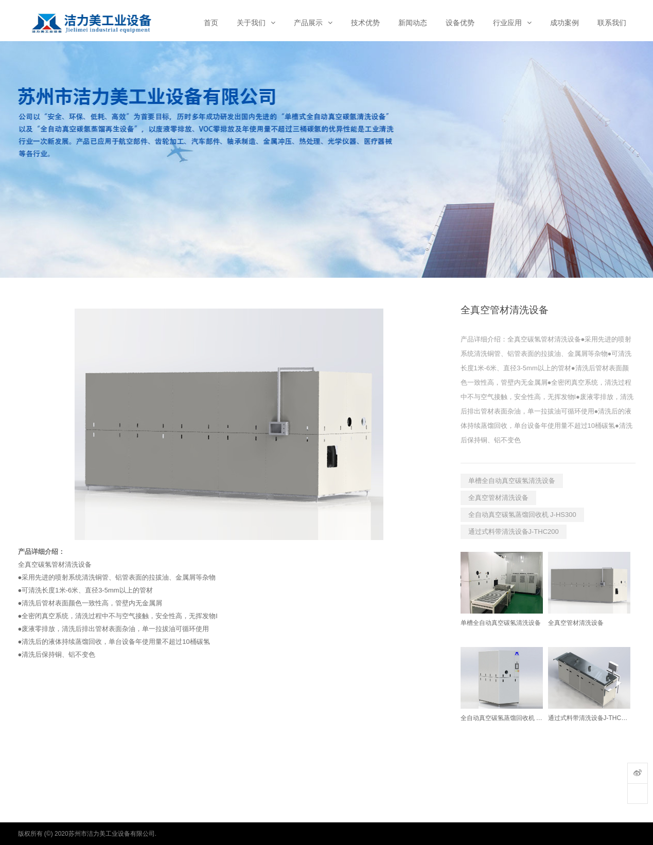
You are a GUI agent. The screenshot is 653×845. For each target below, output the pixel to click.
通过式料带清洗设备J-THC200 (513, 531)
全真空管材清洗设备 (498, 497)
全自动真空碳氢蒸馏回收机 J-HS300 (522, 514)
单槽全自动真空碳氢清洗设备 (511, 480)
